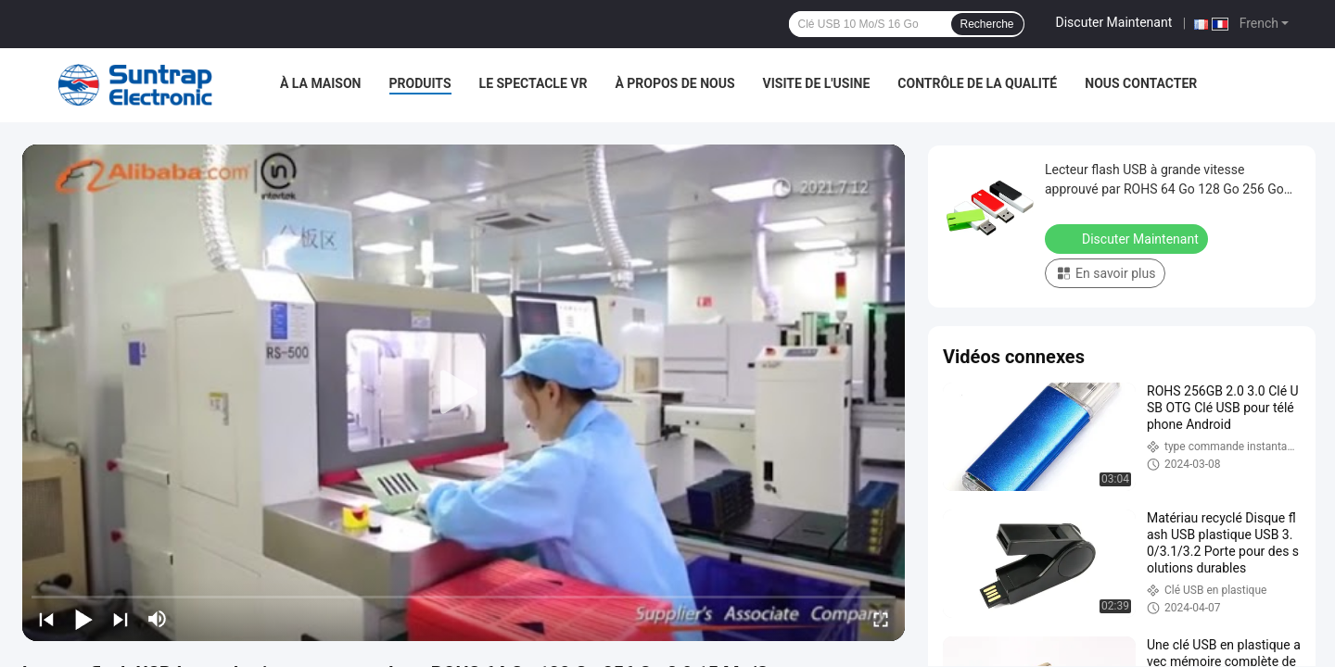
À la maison (321, 83)
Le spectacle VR (533, 83)
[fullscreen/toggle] (880, 619)
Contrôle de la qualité (977, 83)
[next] (120, 619)
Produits (420, 83)
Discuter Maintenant (1114, 22)
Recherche (987, 24)
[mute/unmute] (157, 619)
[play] (463, 393)
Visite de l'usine (817, 83)
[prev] (46, 619)
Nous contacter (1141, 83)
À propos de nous (674, 83)
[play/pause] (83, 619)
